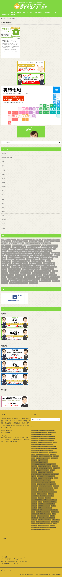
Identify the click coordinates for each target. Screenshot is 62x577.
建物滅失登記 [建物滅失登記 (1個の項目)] (45, 257)
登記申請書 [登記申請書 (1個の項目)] (37, 271)
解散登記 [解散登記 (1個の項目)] (20, 277)
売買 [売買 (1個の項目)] (43, 255)
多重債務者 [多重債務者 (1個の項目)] (50, 255)
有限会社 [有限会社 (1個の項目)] (31, 265)
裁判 (3, 215)
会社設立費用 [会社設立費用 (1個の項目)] (37, 245)
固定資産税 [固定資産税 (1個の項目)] (16, 255)
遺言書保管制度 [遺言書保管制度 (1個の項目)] (13, 283)
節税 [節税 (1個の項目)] (16, 275)
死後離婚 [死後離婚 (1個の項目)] (37, 267)
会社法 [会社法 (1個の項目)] (14, 245)
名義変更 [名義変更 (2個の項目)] (47, 253)
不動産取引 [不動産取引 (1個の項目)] (25, 241)
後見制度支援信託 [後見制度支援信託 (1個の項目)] (20, 259)
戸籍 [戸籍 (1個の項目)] (50, 259)
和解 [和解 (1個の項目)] (3, 255)
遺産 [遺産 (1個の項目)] (25, 280)
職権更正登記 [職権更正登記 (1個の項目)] (38, 275)
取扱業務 (19, 12)
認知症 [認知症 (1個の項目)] (33, 277)
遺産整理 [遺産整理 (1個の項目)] (30, 280)
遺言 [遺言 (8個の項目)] (36, 280)
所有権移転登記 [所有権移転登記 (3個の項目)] (26, 261)
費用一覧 (13, 12)
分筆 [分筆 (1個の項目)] (10, 251)
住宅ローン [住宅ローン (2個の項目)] (45, 245)
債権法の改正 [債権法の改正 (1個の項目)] (5, 249)
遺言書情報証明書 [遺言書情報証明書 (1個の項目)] (23, 283)
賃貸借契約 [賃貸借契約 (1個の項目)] (18, 279)
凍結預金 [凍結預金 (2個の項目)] (4, 251)
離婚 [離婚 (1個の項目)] (35, 283)
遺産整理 (4, 153)
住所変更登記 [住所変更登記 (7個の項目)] (22, 247)
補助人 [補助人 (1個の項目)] (14, 277)
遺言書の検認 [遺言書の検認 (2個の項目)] (55, 280)
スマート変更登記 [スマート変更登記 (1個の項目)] (30, 239)
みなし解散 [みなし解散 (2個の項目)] (13, 239)
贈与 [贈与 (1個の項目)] (32, 279)
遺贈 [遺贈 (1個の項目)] (30, 283)
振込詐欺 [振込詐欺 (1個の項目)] (4, 265)
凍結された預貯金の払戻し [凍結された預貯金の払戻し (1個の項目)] (49, 249)
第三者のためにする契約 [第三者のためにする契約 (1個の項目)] (8, 275)
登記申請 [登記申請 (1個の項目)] (30, 271)
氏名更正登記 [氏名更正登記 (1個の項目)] (53, 267)
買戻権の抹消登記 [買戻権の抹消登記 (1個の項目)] (54, 277)
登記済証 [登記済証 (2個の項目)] (23, 271)
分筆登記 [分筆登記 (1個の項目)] (15, 251)
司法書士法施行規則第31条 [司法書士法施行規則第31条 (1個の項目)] (25, 253)
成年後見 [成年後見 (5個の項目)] (28, 259)
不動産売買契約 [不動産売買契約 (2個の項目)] (48, 241)
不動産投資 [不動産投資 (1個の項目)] (57, 241)
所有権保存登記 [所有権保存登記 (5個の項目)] (16, 261)
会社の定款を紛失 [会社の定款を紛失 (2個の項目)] (6, 245)
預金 (3, 195)
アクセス (55, 12)
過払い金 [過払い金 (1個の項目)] (19, 280)
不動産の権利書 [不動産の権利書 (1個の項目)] (16, 241)
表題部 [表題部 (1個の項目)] (4, 277)
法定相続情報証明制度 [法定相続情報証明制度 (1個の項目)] (34, 269)
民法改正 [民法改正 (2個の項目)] (24, 269)
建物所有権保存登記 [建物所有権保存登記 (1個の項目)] (35, 257)
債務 (3, 203)
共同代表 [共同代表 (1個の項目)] (31, 249)
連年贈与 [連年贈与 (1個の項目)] (13, 280)
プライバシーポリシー (15, 570)
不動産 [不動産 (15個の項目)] (38, 239)
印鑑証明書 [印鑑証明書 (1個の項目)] (31, 251)
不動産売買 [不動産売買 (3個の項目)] (40, 241)
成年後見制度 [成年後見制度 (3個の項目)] (43, 259)
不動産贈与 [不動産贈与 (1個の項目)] (12, 243)
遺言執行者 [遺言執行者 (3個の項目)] (42, 280)
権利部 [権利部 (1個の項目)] (31, 267)
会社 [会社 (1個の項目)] (48, 243)
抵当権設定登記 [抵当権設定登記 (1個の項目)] (33, 263)
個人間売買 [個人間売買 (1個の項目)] (44, 247)
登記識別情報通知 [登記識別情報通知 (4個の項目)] (46, 271)
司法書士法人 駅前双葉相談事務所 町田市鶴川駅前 (40, 574)
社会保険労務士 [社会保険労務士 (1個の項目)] (36, 273)
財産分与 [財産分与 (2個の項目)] (46, 277)
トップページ (5, 12)
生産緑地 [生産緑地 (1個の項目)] (4, 271)
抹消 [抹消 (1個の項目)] (40, 263)
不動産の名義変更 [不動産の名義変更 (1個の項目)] (55, 239)
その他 (3, 224)
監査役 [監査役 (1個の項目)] (11, 273)
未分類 (3, 228)
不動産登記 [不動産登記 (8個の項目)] (5, 243)
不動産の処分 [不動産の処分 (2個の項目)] (45, 239)
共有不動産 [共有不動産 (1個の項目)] (38, 249)
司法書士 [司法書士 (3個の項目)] (49, 251)
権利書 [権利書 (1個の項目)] (20, 267)
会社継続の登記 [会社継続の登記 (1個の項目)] (28, 245)
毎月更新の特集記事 (7, 157)
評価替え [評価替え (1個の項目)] (26, 277)
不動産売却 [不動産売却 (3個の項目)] (32, 241)
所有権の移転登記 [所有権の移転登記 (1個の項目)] (6, 261)
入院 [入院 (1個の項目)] (12, 249)
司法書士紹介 (47, 12)
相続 (3, 161)
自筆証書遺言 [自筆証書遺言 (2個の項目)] (46, 275)
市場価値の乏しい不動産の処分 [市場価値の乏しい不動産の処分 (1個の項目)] (21, 257)
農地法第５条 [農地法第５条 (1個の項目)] (5, 280)
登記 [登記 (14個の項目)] (10, 271)
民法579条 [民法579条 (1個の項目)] (18, 269)
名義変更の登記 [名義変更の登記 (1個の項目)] (55, 253)
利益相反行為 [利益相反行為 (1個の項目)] (23, 251)
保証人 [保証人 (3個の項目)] (29, 247)
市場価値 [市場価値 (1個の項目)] (10, 257)
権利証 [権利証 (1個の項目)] (25, 267)
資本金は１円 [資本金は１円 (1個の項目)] (26, 279)
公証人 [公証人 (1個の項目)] (25, 249)
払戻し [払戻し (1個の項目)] (43, 261)
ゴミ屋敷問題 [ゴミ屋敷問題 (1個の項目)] (20, 239)
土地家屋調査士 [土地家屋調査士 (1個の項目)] (24, 255)
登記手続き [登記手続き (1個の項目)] (16, 271)
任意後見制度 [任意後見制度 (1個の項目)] (42, 243)
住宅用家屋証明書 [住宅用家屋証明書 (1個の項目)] (6, 247)
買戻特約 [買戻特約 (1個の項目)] (11, 279)
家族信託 (4, 174)
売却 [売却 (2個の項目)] (31, 255)
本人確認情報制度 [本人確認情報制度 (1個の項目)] (40, 265)
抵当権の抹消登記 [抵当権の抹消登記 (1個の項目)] (6, 263)
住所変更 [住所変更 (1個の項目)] (14, 247)
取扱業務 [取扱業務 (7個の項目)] (38, 251)
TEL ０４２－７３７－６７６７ (9, 559)
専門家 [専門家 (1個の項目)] (4, 257)
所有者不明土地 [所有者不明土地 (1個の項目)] (35, 261)
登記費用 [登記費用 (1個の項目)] (54, 271)
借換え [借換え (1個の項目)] (51, 247)
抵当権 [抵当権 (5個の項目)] (48, 261)
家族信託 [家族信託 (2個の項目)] (56, 255)
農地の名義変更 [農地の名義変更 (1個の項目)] (45, 279)
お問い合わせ (5, 14)
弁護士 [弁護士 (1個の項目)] (4, 259)
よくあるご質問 (38, 12)
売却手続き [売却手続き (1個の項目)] (37, 255)
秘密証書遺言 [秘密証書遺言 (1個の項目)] (45, 273)
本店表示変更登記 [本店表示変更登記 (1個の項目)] (50, 265)
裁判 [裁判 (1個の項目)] (9, 277)
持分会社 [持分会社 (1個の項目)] (45, 263)
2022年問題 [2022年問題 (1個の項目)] (5, 239)
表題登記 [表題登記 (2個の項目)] (54, 275)
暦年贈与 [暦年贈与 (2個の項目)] (25, 265)
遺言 (3, 166)
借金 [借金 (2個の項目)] (56, 247)
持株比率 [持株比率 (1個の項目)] (52, 263)
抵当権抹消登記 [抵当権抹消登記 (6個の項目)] (16, 263)
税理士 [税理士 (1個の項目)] (52, 273)
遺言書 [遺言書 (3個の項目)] (49, 280)
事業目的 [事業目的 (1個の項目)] (28, 243)
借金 (3, 199)
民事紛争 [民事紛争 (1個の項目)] (11, 269)
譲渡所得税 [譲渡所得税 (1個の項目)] (39, 277)
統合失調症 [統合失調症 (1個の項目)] (30, 275)
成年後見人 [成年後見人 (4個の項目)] (36, 259)
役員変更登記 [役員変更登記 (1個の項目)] (11, 259)
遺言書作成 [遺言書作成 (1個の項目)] (5, 283)
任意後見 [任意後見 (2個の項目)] (34, 243)
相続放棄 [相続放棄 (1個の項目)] (22, 273)
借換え (3, 182)
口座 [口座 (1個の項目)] (43, 251)
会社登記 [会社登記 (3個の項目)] (20, 245)
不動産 (3, 170)
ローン (3, 178)
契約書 (3, 211)
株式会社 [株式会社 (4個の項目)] (13, 267)
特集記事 (13, 14)
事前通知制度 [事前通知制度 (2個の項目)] (20, 243)
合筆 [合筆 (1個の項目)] (41, 253)
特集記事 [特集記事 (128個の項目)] (51, 269)
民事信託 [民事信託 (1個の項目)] (4, 269)
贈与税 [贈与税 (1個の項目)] (37, 279)
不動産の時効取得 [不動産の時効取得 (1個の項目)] (6, 241)
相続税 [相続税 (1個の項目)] (29, 273)
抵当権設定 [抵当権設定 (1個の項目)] (25, 263)
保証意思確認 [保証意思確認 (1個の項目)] (36, 247)
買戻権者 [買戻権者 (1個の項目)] (4, 279)
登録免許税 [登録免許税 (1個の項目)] (5, 273)
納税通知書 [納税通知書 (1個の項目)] (23, 275)
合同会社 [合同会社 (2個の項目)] (36, 253)
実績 (24, 12)
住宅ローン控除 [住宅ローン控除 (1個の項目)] (54, 245)
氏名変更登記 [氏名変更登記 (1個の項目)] (44, 267)
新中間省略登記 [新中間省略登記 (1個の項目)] (12, 265)
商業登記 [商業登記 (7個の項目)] (9, 255)
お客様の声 (30, 12)
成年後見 (4, 186)
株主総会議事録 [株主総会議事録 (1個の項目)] (6, 267)
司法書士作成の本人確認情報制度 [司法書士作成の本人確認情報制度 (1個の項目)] (10, 253)
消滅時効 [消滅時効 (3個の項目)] (43, 269)
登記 (3, 190)
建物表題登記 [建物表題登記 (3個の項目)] (53, 257)
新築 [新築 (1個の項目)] (19, 265)
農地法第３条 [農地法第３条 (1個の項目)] (54, 279)
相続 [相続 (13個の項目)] (17, 273)
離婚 (3, 207)
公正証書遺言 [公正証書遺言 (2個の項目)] (18, 249)
